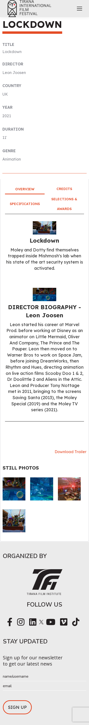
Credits (64, 189)
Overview (24, 189)
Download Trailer (70, 451)
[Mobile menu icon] (79, 8)
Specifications (25, 204)
